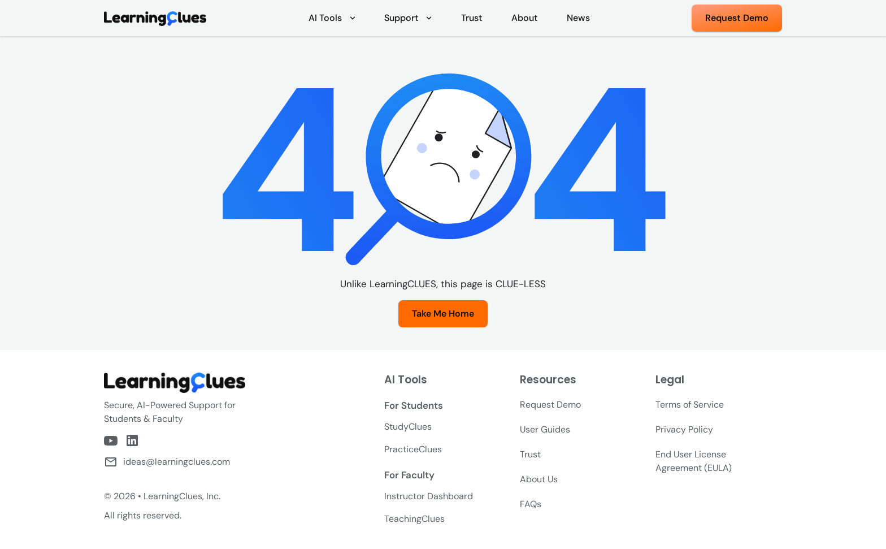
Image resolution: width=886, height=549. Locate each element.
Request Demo (550, 404)
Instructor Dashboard (428, 496)
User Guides (545, 429)
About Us (539, 479)
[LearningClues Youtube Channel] (111, 441)
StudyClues (408, 427)
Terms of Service (689, 404)
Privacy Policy (684, 429)
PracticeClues (413, 449)
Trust (530, 454)
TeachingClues (414, 519)
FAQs (530, 504)
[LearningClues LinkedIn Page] (132, 440)
